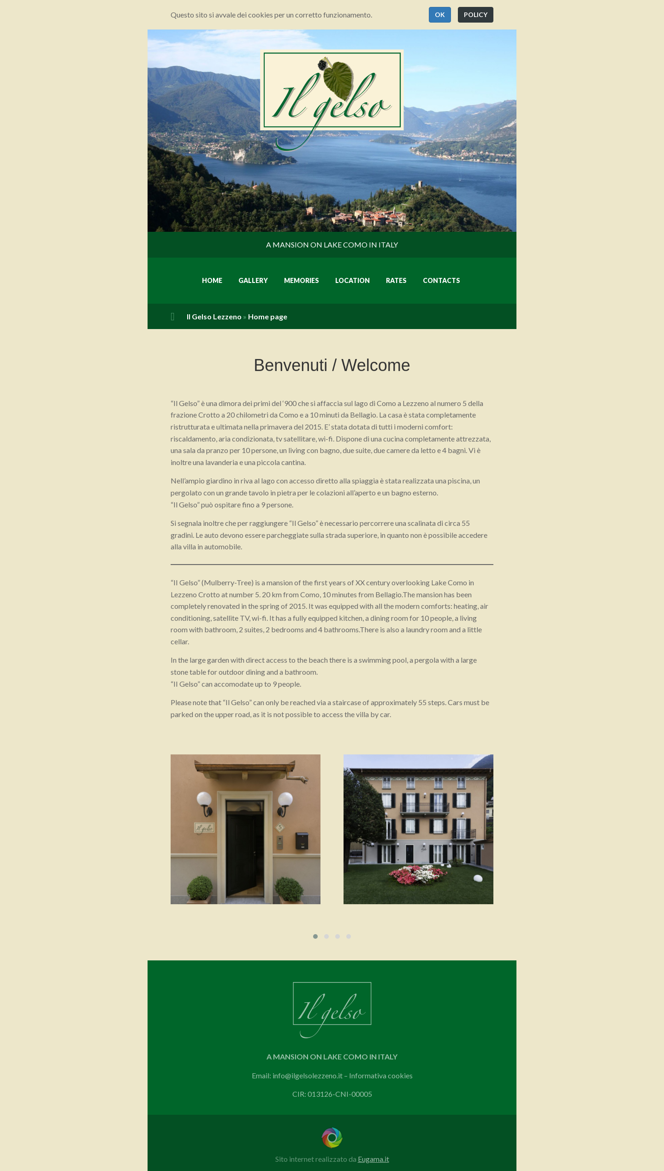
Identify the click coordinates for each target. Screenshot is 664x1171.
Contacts (441, 280)
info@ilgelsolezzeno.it (308, 1078)
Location (352, 280)
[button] (440, 15)
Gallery (253, 280)
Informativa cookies (381, 1078)
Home (212, 280)
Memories (301, 280)
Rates (396, 280)
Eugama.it (373, 1158)
